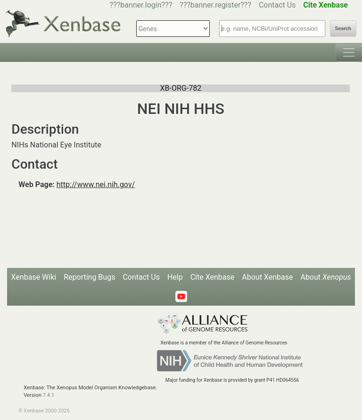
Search (343, 29)
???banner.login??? (141, 4)
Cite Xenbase (212, 277)
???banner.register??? (215, 4)
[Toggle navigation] (349, 52)
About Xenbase (267, 277)
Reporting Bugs (89, 277)
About (325, 277)
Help (175, 277)
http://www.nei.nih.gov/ (96, 184)
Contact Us (277, 4)
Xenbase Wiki (34, 277)
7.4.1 (49, 395)
